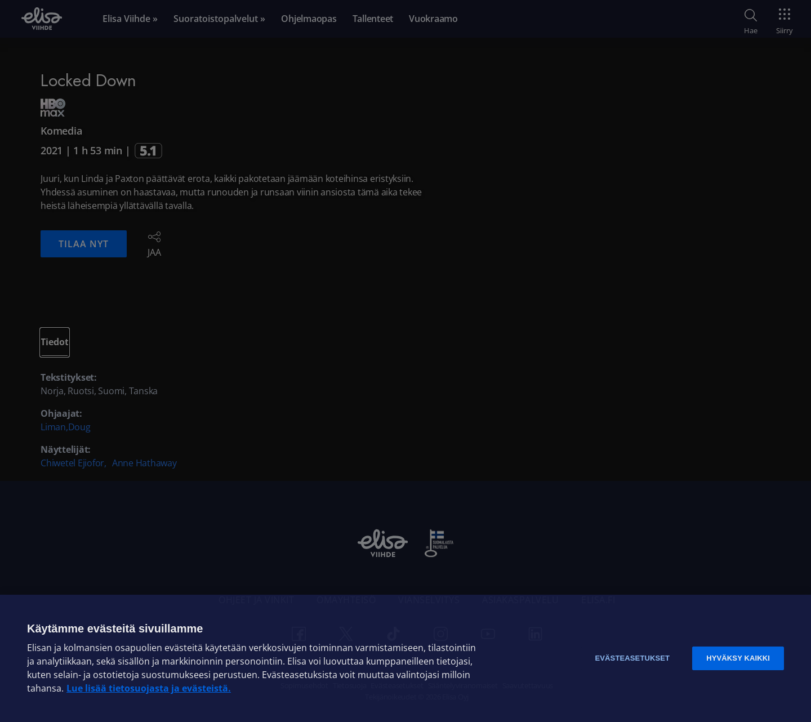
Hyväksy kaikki (738, 658)
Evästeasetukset (632, 658)
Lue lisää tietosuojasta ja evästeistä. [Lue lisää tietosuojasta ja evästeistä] (148, 688)
